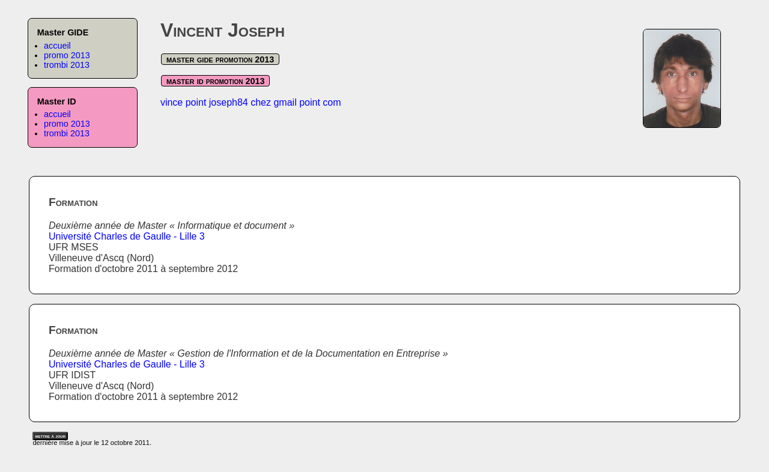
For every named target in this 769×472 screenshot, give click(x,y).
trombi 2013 (67, 65)
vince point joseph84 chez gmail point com (250, 102)
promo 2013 (67, 55)
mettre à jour (50, 436)
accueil (57, 45)
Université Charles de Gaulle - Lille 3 (127, 236)
